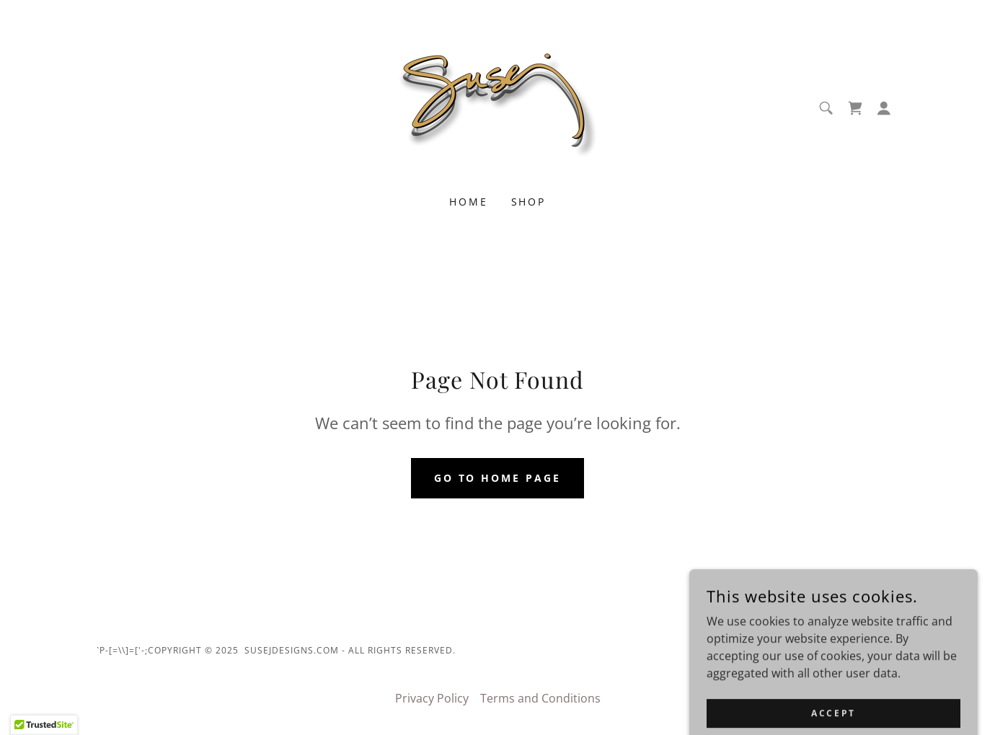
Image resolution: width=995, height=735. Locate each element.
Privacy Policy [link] (432, 698)
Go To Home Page (498, 478)
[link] (497, 107)
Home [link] (468, 201)
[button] (884, 108)
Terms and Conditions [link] (540, 698)
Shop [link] (529, 201)
